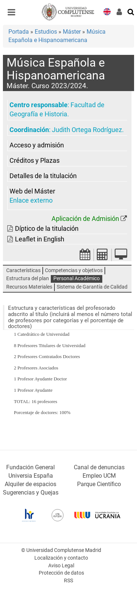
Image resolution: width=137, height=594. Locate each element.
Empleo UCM (99, 475)
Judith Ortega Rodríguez (87, 130)
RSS (68, 581)
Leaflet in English (39, 239)
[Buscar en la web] (131, 11)
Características (23, 270)
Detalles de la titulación (43, 176)
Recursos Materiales (29, 287)
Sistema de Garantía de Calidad (92, 287)
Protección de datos (61, 573)
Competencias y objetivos (74, 270)
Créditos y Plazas (34, 160)
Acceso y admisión (36, 145)
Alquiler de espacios (30, 484)
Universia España (30, 475)
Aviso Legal (61, 566)
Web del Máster (32, 191)
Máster (72, 31)
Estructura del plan (27, 278)
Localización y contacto (61, 558)
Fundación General (30, 467)
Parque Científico (99, 484)
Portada (18, 31)
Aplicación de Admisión (85, 218)
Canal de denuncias (99, 467)
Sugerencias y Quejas (30, 492)
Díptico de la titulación (47, 228)
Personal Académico (76, 278)
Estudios (46, 31)
